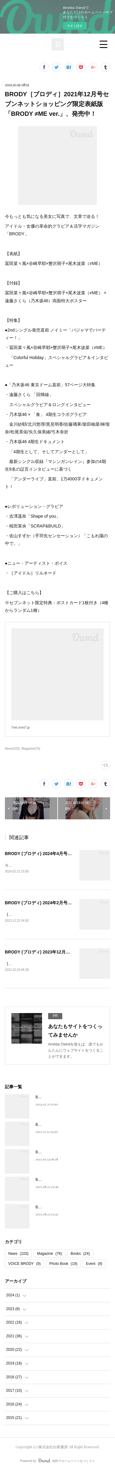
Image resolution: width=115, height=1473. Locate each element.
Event (94, 1265)
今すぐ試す (74, 26)
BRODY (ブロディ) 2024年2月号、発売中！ (47, 903)
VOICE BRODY (24, 1265)
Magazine (49, 1255)
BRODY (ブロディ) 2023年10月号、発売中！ (72, 1209)
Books (80, 1255)
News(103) (12, 748)
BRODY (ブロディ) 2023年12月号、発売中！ (48, 952)
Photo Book (63, 1265)
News (18, 1255)
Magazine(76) (30, 748)
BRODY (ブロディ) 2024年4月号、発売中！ (47, 853)
